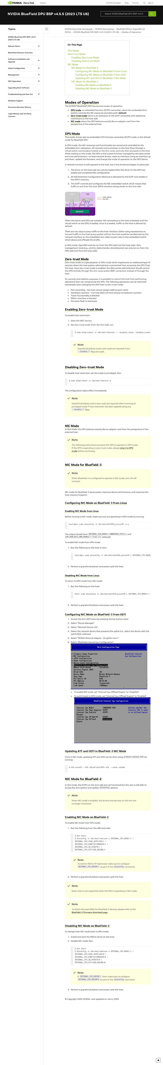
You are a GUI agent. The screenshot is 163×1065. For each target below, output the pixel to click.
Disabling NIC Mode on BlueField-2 (93, 88)
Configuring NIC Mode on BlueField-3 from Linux (101, 71)
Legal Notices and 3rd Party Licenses (19, 115)
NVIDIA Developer (113, 3)
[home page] (15, 3)
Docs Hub (28, 2)
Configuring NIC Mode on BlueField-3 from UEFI (100, 74)
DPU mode (76, 110)
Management (13, 75)
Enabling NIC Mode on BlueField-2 (93, 85)
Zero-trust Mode (76, 54)
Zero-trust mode (79, 115)
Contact (101, 1053)
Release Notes (14, 46)
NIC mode (75, 121)
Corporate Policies (73, 1053)
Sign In (150, 3)
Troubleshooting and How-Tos (20, 94)
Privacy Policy (13, 1053)
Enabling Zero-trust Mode (85, 57)
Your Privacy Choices (28, 1053)
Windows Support (15, 101)
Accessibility (59, 1053)
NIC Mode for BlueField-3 (84, 67)
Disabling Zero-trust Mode (85, 61)
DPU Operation (14, 81)
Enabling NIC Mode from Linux (82, 511)
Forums (135, 3)
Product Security (90, 1053)
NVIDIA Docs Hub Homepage (78, 29)
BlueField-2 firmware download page (89, 912)
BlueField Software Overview (20, 52)
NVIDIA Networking (104, 29)
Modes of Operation (131, 32)
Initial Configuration (16, 68)
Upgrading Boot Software (19, 88)
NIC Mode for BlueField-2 (84, 81)
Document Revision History (19, 107)
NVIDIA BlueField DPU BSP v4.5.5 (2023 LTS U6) (96, 32)
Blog (126, 3)
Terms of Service (46, 1053)
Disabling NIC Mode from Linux (82, 575)
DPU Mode (73, 50)
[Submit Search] (152, 13)
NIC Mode (73, 64)
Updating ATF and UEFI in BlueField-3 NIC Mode (100, 78)
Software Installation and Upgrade (19, 60)
